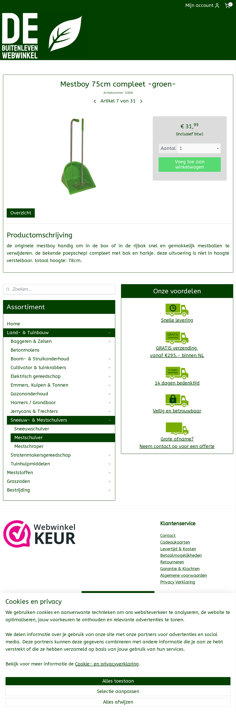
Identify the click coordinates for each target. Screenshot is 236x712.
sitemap (110, 703)
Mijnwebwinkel (175, 703)
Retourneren (172, 562)
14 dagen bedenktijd (177, 383)
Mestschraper (29, 446)
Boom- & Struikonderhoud (61, 359)
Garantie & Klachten (180, 568)
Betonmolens (25, 350)
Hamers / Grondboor (61, 402)
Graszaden (59, 481)
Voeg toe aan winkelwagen (189, 164)
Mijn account (202, 5)
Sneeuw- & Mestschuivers (61, 420)
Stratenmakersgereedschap (61, 455)
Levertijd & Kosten (178, 549)
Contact (168, 535)
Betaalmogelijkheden (181, 555)
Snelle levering (177, 320)
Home (13, 324)
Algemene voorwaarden (183, 575)
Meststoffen (59, 472)
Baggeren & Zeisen (61, 341)
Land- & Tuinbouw (59, 332)
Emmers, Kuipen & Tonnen (61, 385)
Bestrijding (59, 490)
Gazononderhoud (61, 394)
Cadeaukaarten (175, 542)
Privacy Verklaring (177, 582)
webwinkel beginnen (135, 703)
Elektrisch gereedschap (61, 376)
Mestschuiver (28, 437)
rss (119, 703)
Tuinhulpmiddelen (61, 464)
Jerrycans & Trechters (61, 411)
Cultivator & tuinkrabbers (61, 367)
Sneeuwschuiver (31, 429)
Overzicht (20, 213)
